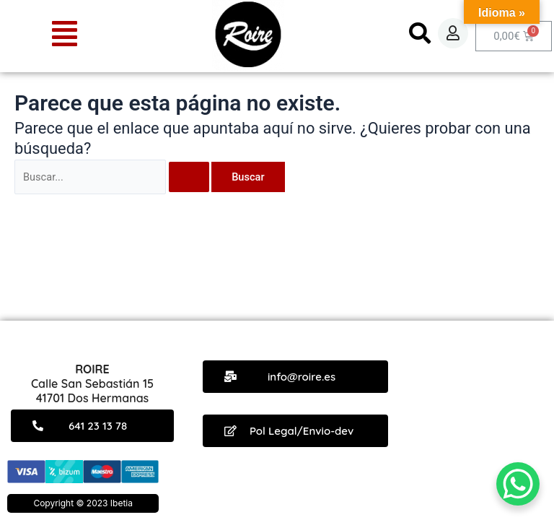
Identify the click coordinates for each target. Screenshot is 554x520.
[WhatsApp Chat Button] (518, 484)
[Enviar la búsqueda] (189, 177)
